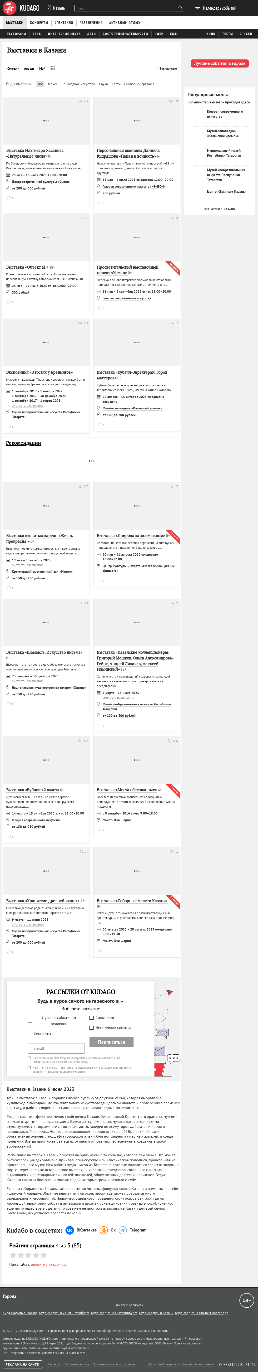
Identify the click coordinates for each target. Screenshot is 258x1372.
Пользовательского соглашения (66, 1071)
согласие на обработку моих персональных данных (70, 1058)
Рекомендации (23, 443)
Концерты (42, 1034)
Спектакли (104, 1017)
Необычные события (113, 1027)
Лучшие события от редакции (59, 1021)
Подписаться (111, 1042)
